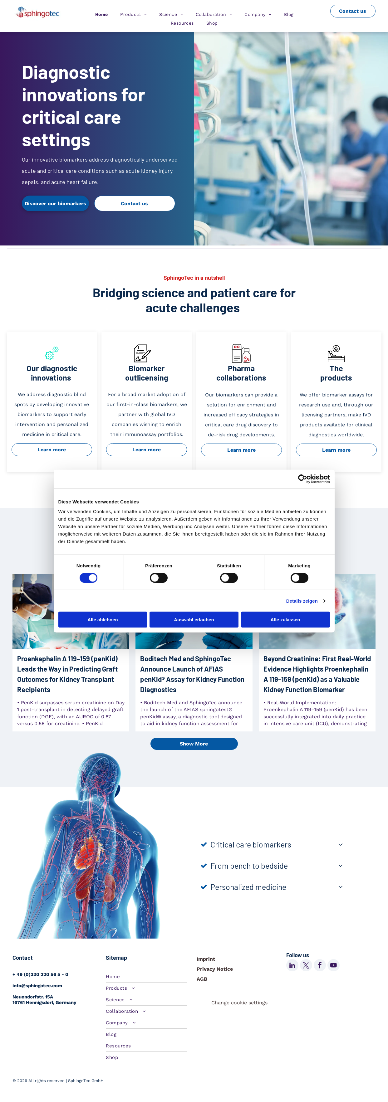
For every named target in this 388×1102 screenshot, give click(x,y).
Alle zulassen (285, 619)
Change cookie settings (239, 1003)
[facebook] (320, 966)
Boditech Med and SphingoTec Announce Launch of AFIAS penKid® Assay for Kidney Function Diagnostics (192, 673)
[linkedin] (292, 966)
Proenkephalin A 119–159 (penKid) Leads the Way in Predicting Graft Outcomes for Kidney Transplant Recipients (67, 673)
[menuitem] (101, 14)
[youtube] (333, 966)
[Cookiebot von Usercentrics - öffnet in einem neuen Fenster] (302, 478)
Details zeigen (302, 600)
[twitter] (306, 966)
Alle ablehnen (102, 619)
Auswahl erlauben (194, 619)
